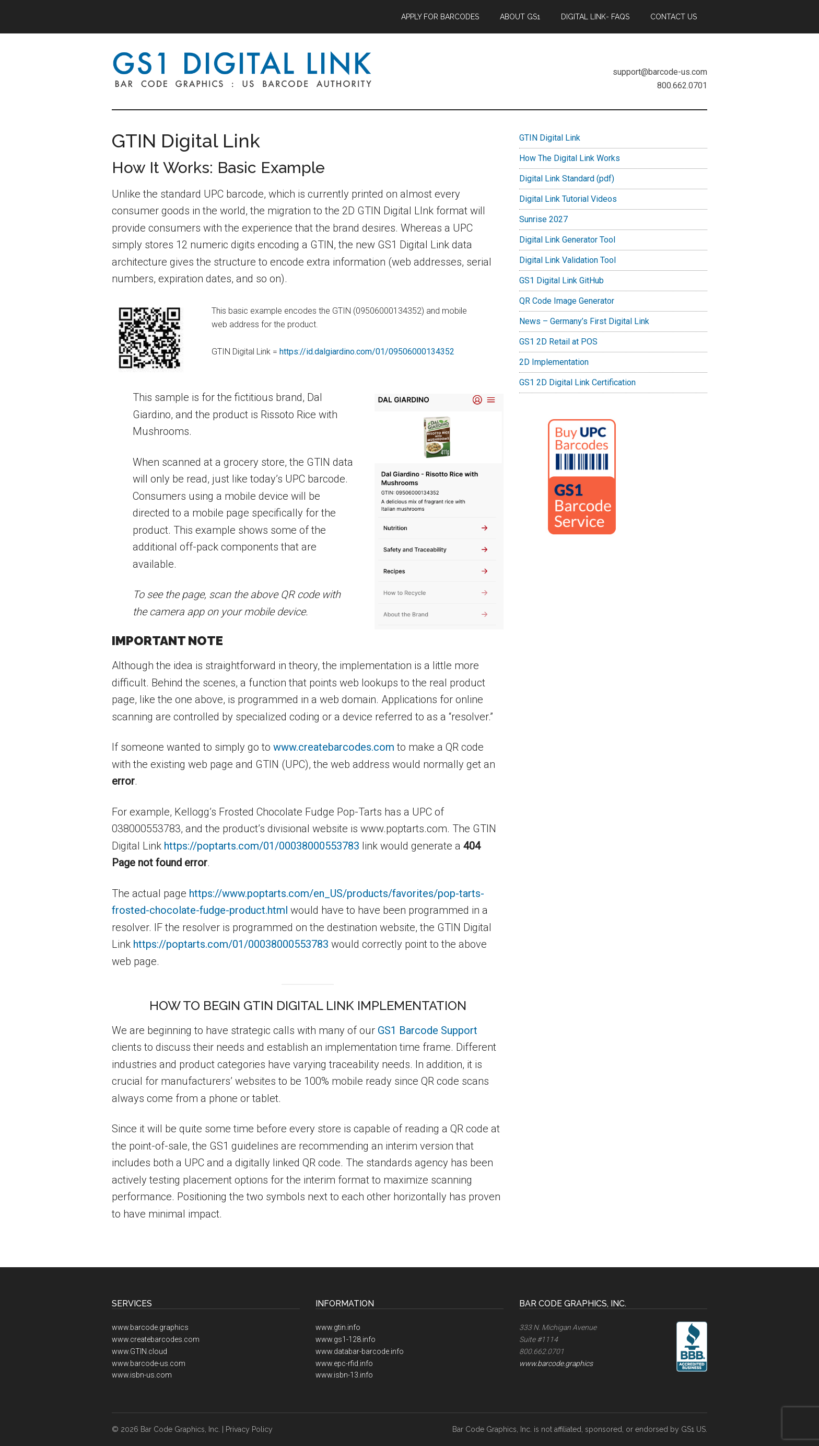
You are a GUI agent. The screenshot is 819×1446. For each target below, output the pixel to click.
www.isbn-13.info (344, 1375)
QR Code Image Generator (566, 301)
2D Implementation (554, 362)
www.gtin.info (337, 1327)
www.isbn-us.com (142, 1375)
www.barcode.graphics (150, 1327)
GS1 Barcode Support (427, 1030)
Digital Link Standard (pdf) (566, 178)
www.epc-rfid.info (344, 1363)
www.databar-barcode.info (359, 1351)
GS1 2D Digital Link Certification (577, 382)
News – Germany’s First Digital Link (584, 321)
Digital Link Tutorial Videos (568, 199)
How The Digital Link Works (569, 158)
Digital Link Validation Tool (567, 260)
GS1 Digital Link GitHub (561, 280)
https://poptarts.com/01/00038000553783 (261, 846)
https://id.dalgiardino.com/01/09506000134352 (366, 352)
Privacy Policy (249, 1429)
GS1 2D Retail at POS (558, 342)
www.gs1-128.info (345, 1339)
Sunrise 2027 (543, 219)
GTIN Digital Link (549, 138)
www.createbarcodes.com (333, 747)
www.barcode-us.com (148, 1363)
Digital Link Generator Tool (567, 240)
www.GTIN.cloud (139, 1351)
